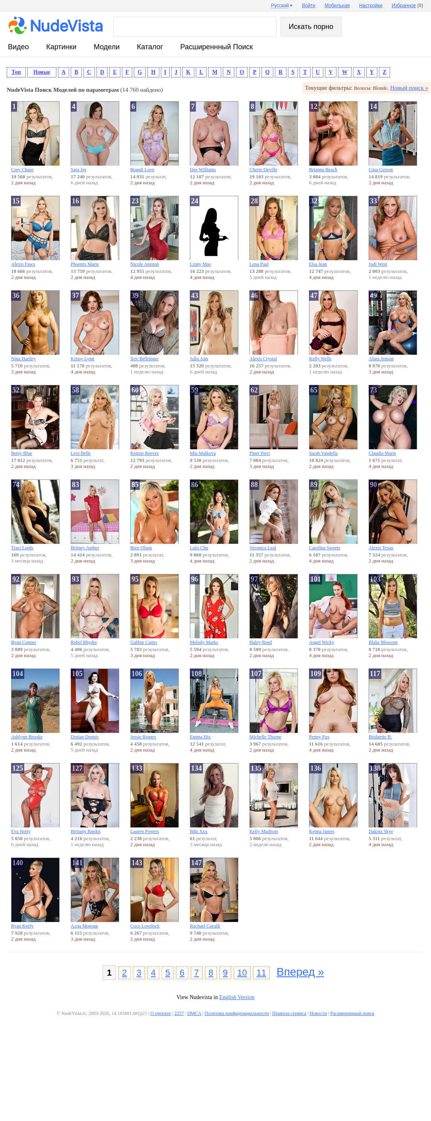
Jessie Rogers (154, 704)
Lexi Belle (95, 420)
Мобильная (337, 5)
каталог (150, 47)
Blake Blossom (393, 609)
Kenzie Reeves (154, 420)
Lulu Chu (214, 515)
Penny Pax (333, 704)
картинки (61, 47)
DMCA (194, 1013)
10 (242, 973)
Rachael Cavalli (214, 893)
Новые (41, 72)
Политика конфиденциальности (237, 1013)
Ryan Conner (35, 609)
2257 (179, 1013)
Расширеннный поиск (216, 47)
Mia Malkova (214, 420)
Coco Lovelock (154, 893)
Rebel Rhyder (95, 609)
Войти (308, 5)
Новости (318, 1013)
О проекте (161, 1013)
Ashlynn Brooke (35, 704)
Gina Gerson (393, 136)
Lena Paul (273, 231)
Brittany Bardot (95, 798)
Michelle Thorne (273, 704)
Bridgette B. (393, 704)
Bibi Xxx (214, 798)
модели (107, 47)
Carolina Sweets (333, 515)
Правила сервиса (289, 1013)
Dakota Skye (393, 798)
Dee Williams (214, 136)
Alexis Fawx (35, 231)
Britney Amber (95, 515)
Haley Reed (273, 609)
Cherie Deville (273, 136)
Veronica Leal (273, 515)
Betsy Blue (35, 420)
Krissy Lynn (95, 325)
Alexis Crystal (273, 325)
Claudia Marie (393, 420)
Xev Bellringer (154, 325)
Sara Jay (95, 136)
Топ (16, 72)
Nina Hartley (35, 325)
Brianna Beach (333, 136)
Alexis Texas (393, 515)
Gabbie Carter (154, 609)
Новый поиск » (409, 88)
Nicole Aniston (154, 231)
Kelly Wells (333, 325)
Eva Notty (35, 798)
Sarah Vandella (333, 420)
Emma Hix (214, 704)
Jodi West (393, 231)
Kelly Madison (273, 798)
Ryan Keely (35, 893)
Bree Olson (154, 515)
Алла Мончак (95, 893)
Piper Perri (273, 420)
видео (18, 47)
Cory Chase (35, 136)
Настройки (371, 5)
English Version (237, 997)
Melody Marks (214, 609)
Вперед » (300, 972)
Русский (280, 5)
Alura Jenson (393, 325)
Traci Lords (35, 515)
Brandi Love (154, 136)
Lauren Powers (154, 798)
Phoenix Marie (95, 231)
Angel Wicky (333, 609)
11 (261, 973)
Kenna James (333, 798)
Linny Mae (214, 231)
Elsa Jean (333, 231)
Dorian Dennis (95, 704)
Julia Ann (214, 325)
